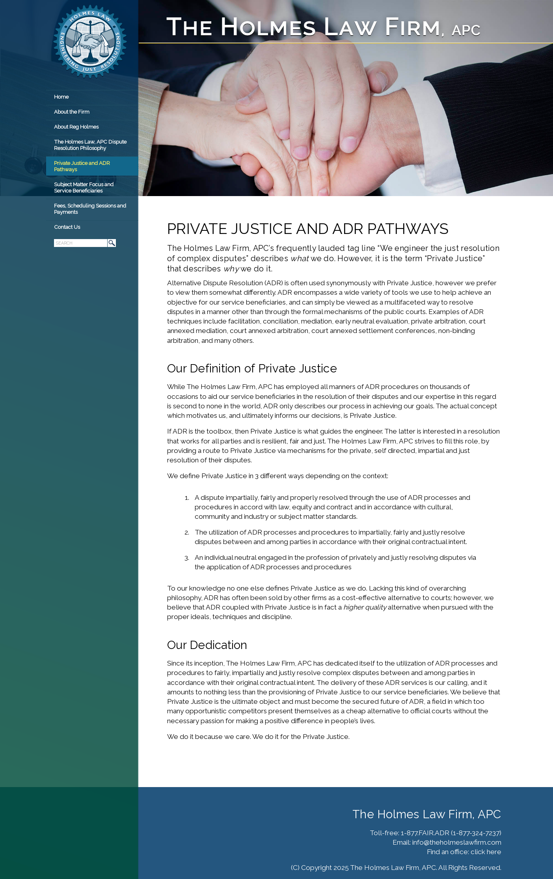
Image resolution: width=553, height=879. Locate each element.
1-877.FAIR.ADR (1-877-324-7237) (451, 833)
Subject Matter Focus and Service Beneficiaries (84, 187)
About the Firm (71, 111)
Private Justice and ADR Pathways (82, 166)
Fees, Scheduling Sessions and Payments (90, 208)
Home (61, 97)
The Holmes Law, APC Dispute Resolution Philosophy (90, 144)
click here (486, 852)
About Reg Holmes (76, 126)
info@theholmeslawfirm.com (456, 842)
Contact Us (67, 227)
